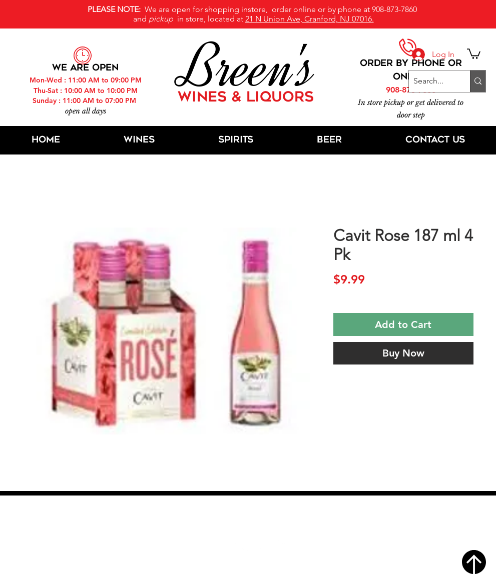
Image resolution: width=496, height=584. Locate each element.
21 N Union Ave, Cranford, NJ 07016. (309, 19)
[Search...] (431, 81)
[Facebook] (227, 548)
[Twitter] (252, 548)
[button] (473, 53)
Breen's (248, 67)
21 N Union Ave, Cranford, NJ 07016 (253, 518)
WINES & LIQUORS (246, 98)
